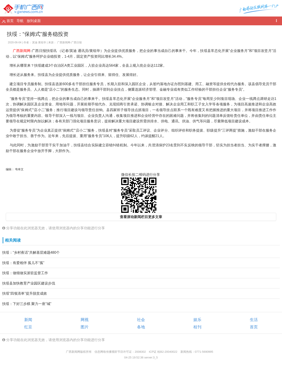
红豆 (28, 327)
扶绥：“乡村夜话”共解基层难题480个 (31, 252)
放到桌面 (34, 21)
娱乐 (197, 320)
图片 (85, 327)
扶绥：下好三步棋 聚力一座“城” (26, 304)
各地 (141, 327)
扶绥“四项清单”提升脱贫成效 (24, 293)
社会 (141, 320)
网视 (85, 320)
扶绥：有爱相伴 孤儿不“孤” (23, 263)
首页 (11, 21)
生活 (254, 320)
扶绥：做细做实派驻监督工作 (25, 273)
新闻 (28, 320)
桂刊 (197, 327)
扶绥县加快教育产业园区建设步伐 (28, 283)
